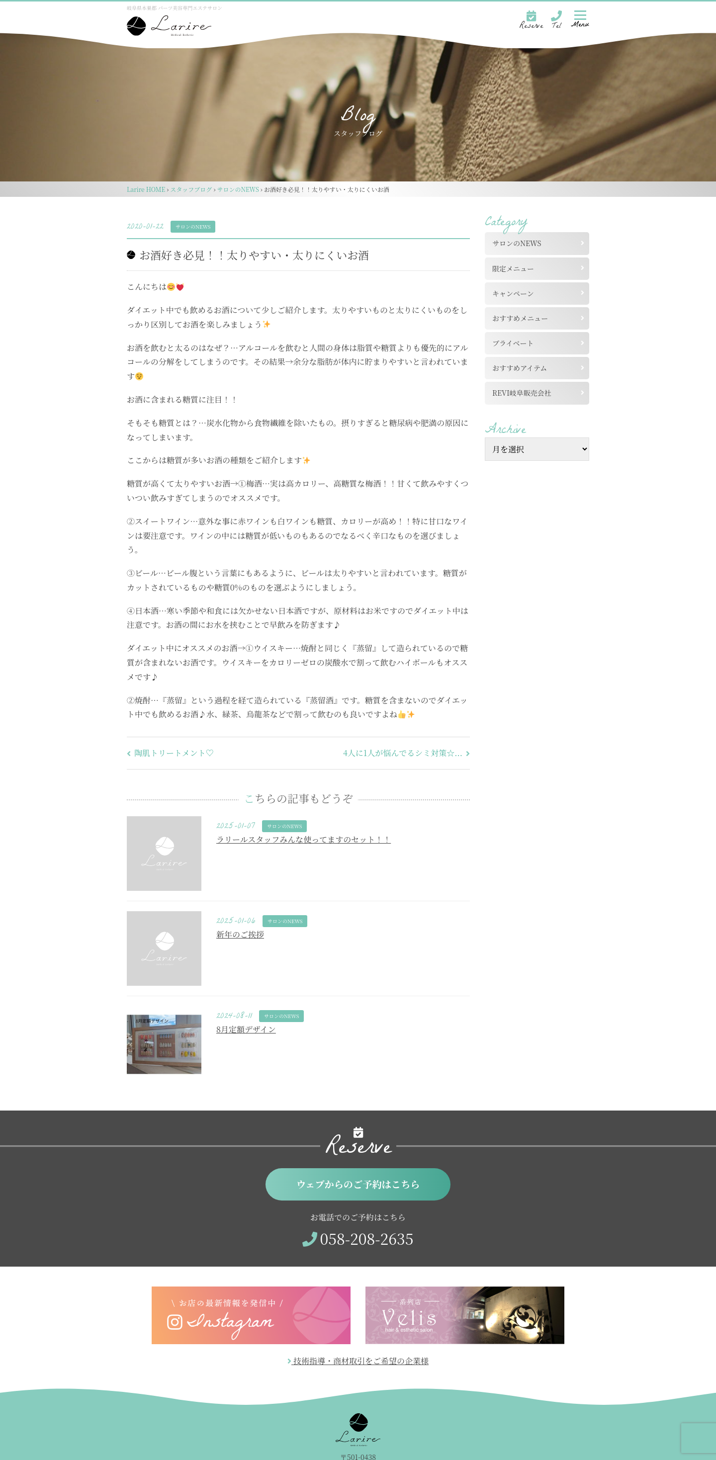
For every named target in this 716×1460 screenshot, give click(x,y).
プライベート (513, 343)
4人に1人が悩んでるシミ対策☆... (406, 753)
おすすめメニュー (520, 318)
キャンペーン (513, 293)
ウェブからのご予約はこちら (358, 1184)
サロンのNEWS (193, 226)
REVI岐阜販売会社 (525, 393)
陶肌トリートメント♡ (170, 753)
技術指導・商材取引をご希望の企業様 (358, 1361)
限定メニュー (513, 268)
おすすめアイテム (519, 368)
